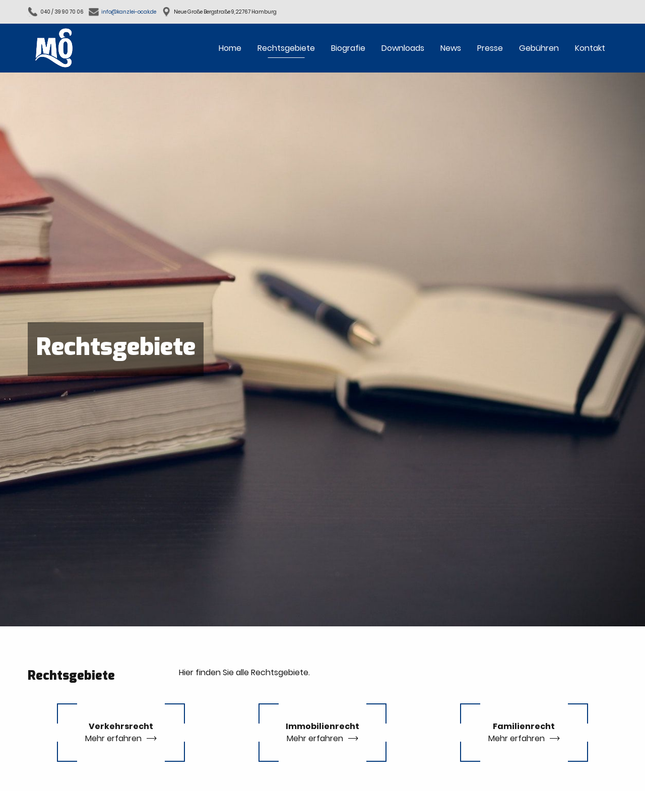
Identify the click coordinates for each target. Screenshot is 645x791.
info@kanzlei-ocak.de (128, 12)
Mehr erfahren (113, 738)
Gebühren (539, 48)
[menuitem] (230, 47)
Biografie (348, 48)
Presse (490, 48)
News (450, 48)
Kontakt (590, 48)
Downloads (402, 48)
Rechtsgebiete (286, 48)
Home (230, 48)
